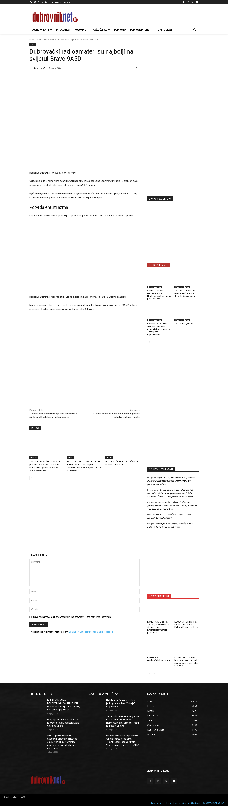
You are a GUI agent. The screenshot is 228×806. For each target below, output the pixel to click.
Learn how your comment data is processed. (91, 632)
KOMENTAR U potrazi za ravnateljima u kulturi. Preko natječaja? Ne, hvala (186, 624)
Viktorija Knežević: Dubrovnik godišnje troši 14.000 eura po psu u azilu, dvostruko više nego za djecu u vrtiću (172, 505)
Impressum (156, 803)
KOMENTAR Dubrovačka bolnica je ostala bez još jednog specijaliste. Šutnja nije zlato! (186, 661)
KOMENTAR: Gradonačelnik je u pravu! (158, 658)
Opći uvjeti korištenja (191, 803)
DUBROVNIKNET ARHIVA (213, 803)
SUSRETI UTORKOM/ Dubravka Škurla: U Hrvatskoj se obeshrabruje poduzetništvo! (159, 294)
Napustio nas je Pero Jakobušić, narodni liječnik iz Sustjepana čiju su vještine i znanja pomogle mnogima (171, 481)
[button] (195, 30)
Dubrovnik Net (40, 68)
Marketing (167, 803)
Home (32, 39)
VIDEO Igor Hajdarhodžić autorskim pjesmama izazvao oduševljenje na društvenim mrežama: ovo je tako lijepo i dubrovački (62, 741)
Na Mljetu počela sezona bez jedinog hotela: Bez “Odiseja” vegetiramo (120, 703)
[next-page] (36, 478)
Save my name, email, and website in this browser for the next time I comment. (72, 617)
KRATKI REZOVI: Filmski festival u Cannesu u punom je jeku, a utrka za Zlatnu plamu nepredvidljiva (158, 329)
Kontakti (177, 803)
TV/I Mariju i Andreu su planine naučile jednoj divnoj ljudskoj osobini (184, 293)
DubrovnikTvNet (155, 287)
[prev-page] (31, 478)
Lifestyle (33, 457)
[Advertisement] (173, 163)
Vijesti (39, 39)
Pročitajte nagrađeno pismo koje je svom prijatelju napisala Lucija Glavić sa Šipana (63, 722)
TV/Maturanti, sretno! (183, 323)
